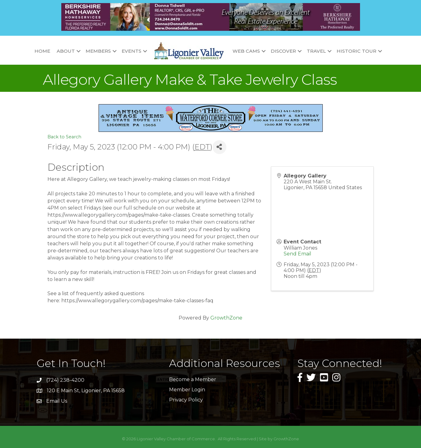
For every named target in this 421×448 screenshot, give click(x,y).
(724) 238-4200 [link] (65, 380)
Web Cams (246, 51)
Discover (283, 51)
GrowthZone (226, 318)
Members (98, 51)
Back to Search (64, 137)
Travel (316, 51)
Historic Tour (356, 51)
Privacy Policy (186, 400)
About (66, 51)
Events (131, 51)
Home (42, 51)
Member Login (187, 390)
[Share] (219, 147)
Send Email (297, 254)
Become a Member (192, 379)
